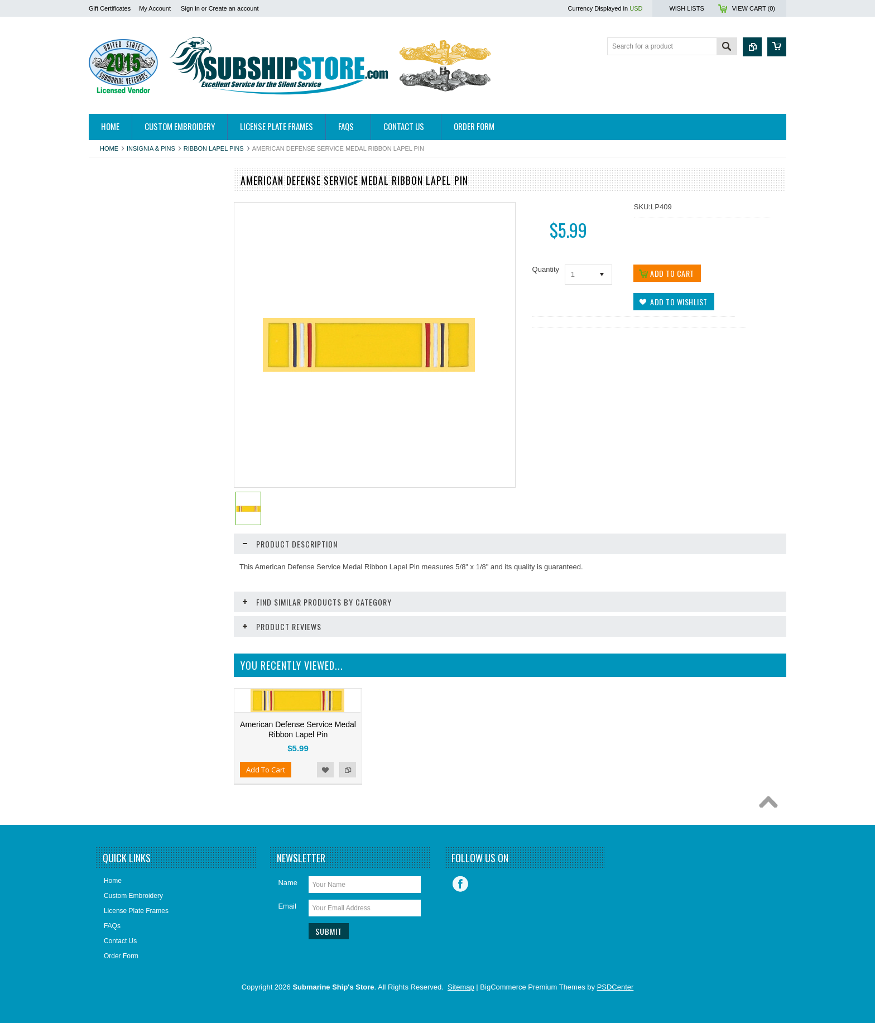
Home (109, 148)
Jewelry (106, 466)
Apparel (106, 201)
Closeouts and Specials (130, 561)
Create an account (234, 8)
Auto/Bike (109, 239)
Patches (107, 504)
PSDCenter (615, 989)
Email (287, 908)
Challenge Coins (119, 353)
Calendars (110, 334)
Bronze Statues (118, 315)
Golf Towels (112, 410)
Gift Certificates (110, 8)
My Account (155, 8)
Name (287, 885)
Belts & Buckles (118, 277)
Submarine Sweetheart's (131, 523)
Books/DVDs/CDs (121, 296)
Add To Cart (120, 689)
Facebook (460, 886)
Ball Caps (109, 258)
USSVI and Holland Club (131, 542)
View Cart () (753, 8)
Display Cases (116, 391)
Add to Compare (208, 689)
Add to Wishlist (185, 689)
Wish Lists (686, 8)
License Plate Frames (127, 485)
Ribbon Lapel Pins (214, 148)
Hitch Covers (114, 220)
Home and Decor (120, 429)
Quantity (545, 269)
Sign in (190, 8)
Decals (105, 372)
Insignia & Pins (151, 148)
